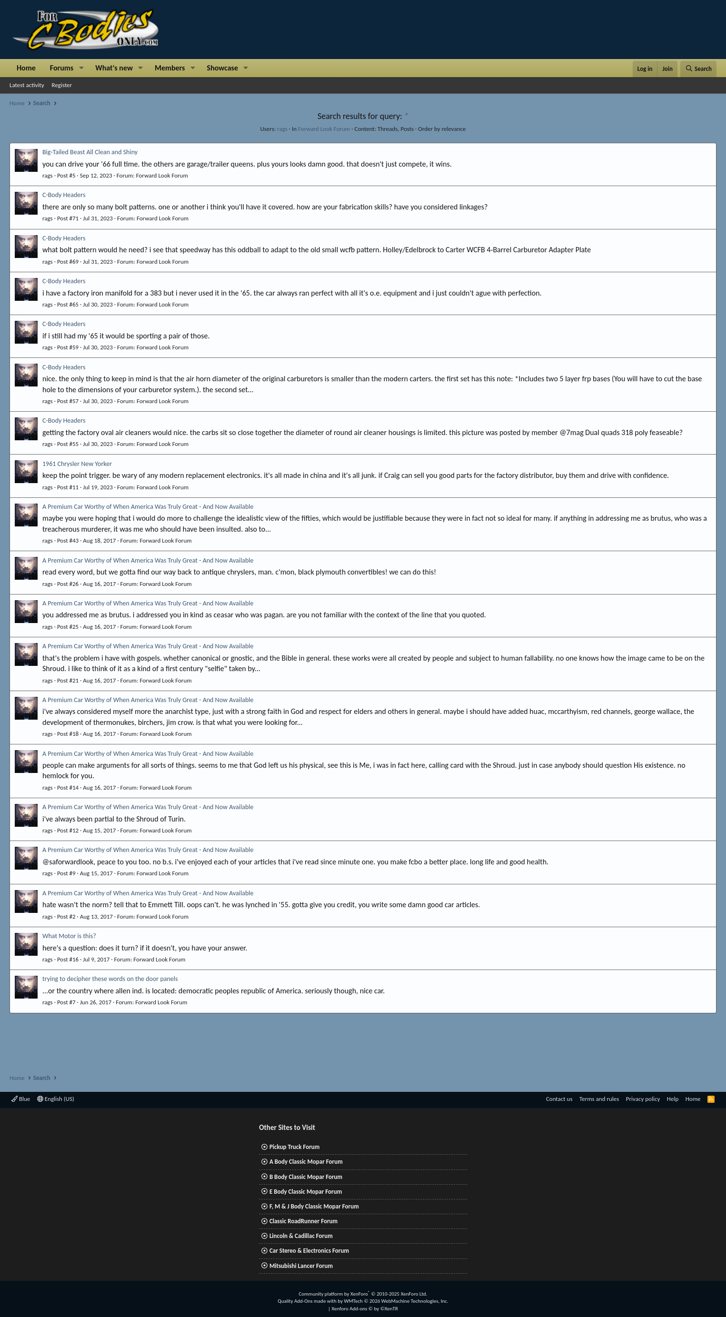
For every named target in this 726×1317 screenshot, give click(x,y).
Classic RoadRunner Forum (303, 1221)
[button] (81, 68)
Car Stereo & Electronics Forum (309, 1250)
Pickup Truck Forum (294, 1146)
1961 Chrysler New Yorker (77, 464)
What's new (114, 67)
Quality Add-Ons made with (308, 1301)
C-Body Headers (63, 195)
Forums (61, 67)
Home (26, 67)
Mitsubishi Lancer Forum (301, 1265)
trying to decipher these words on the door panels (110, 979)
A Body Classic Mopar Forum (306, 1161)
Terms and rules (599, 1098)
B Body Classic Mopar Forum (305, 1176)
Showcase (222, 67)
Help (672, 1098)
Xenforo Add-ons (365, 1309)
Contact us (559, 1098)
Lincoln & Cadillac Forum (301, 1235)
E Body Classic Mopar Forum (305, 1191)
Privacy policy (643, 1098)
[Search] (698, 69)
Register (62, 85)
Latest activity (27, 85)
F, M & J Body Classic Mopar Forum (314, 1206)
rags (282, 128)
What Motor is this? (69, 936)
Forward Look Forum (324, 128)
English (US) (55, 1098)
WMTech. (396, 1301)
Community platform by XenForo (362, 1294)
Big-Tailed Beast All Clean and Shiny (90, 152)
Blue (20, 1098)
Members (170, 67)
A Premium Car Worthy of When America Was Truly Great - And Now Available (147, 507)
